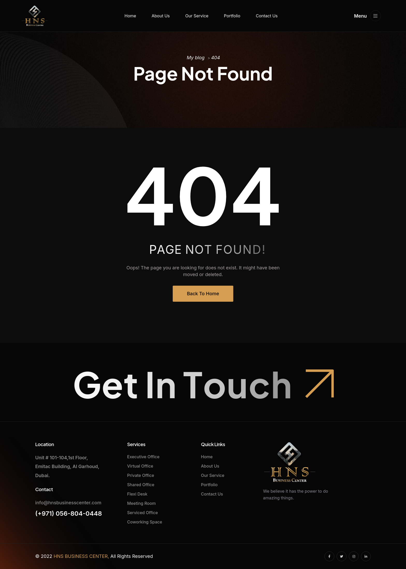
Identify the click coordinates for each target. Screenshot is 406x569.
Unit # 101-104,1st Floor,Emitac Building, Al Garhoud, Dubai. (67, 466)
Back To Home (203, 293)
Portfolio (232, 15)
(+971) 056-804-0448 (68, 513)
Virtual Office (140, 466)
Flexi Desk (137, 494)
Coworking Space (144, 521)
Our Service (196, 15)
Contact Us (267, 15)
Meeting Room (141, 503)
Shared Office (140, 484)
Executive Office (143, 456)
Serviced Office (142, 512)
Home (130, 15)
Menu (367, 15)
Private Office (140, 475)
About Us (161, 15)
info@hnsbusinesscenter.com (68, 502)
